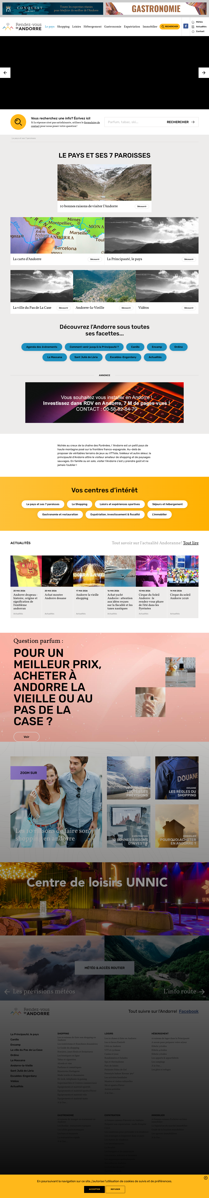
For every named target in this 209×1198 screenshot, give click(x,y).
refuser (115, 1189)
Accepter (94, 1189)
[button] (206, 1178)
